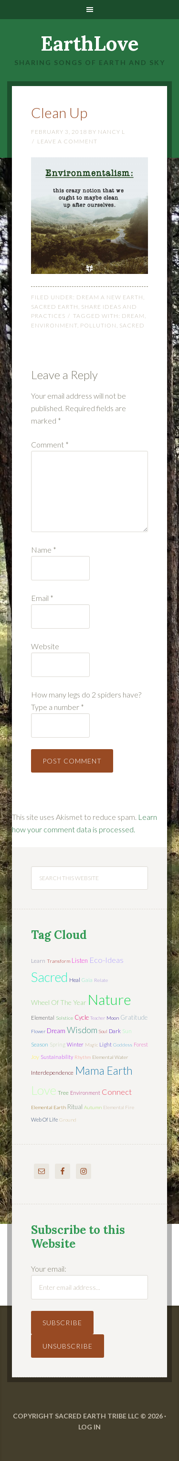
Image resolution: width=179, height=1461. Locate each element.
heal (74, 980)
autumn (93, 1107)
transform (58, 961)
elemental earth (48, 1107)
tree (63, 1092)
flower (38, 1031)
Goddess (122, 1044)
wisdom (82, 1030)
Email (42, 597)
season (39, 1044)
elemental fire (118, 1107)
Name (43, 549)
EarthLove (90, 43)
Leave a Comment (67, 141)
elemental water (110, 1057)
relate (101, 980)
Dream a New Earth (109, 297)
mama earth (104, 1070)
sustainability (57, 1057)
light (105, 1044)
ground (67, 1120)
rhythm (82, 1057)
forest (141, 1044)
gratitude (133, 1017)
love (43, 1090)
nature (109, 999)
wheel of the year (58, 1002)
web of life (44, 1119)
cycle (81, 1017)
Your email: (48, 1268)
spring (57, 1044)
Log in (89, 1427)
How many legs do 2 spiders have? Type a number (86, 700)
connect (117, 1091)
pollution (98, 325)
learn (38, 960)
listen (80, 960)
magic (91, 1044)
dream (133, 315)
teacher (97, 1018)
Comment (50, 444)
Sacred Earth (54, 306)
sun (127, 1031)
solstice (64, 1018)
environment (54, 325)
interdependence (52, 1072)
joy (35, 1056)
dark (115, 1031)
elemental (42, 1017)
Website (45, 646)
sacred (132, 325)
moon (112, 1018)
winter (75, 1044)
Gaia (87, 980)
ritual (75, 1107)
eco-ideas (106, 960)
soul (103, 1031)
